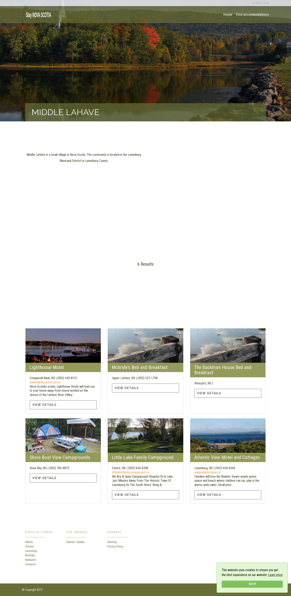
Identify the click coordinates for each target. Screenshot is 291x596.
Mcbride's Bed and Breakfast (140, 367)
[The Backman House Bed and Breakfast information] (228, 345)
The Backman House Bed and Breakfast (222, 370)
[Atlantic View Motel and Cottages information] (228, 435)
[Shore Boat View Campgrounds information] (63, 435)
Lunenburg (31, 551)
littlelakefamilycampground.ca (130, 472)
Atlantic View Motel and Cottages (227, 457)
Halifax (29, 542)
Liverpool (30, 564)
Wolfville (30, 555)
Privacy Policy (115, 546)
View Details (44, 404)
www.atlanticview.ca (207, 472)
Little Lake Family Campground (142, 457)
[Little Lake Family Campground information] (145, 435)
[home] (37, 14)
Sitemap (112, 542)
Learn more (275, 575)
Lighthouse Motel (47, 367)
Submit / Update (75, 542)
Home (228, 14)
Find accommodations (252, 14)
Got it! (252, 584)
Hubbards (30, 559)
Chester (29, 546)
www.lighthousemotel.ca (45, 382)
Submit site (260, 3)
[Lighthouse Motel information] (63, 345)
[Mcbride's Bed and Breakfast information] (145, 345)
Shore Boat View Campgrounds (60, 457)
